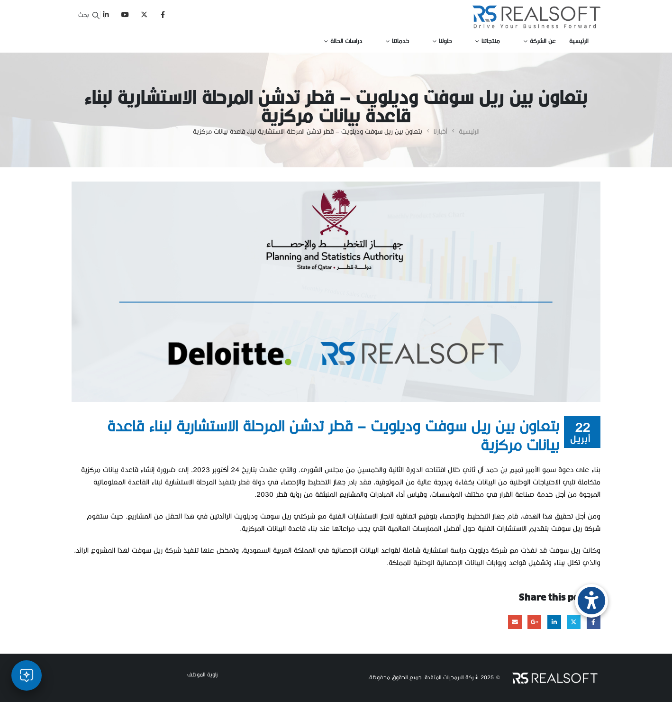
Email (515, 622)
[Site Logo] (536, 17)
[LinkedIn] (106, 14)
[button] (88, 14)
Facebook (593, 622)
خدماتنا (400, 40)
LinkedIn (554, 622)
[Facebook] (163, 14)
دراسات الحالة (346, 40)
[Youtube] (125, 14)
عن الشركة (543, 40)
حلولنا (445, 40)
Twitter (574, 622)
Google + (534, 622)
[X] (144, 14)
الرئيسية (579, 40)
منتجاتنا (490, 40)
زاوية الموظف (202, 674)
